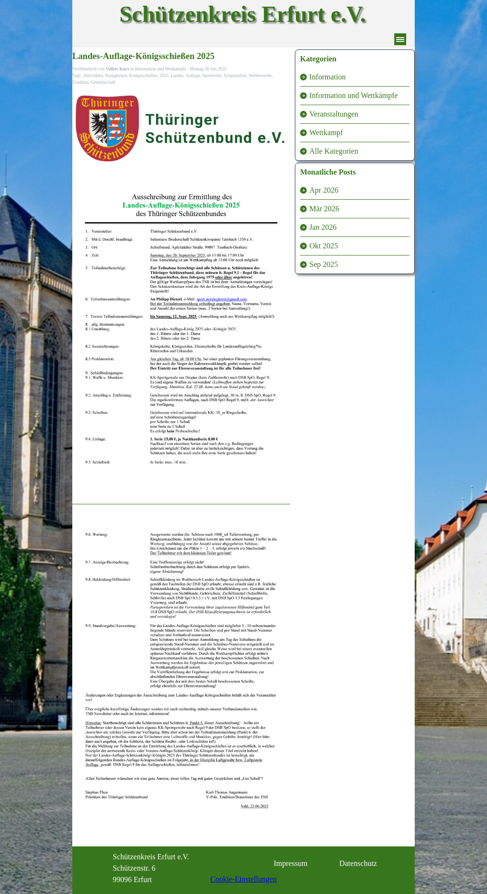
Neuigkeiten (116, 75)
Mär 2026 (325, 209)
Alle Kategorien (334, 151)
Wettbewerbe (260, 75)
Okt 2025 (324, 246)
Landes (177, 75)
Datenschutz (358, 863)
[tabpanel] (161, 868)
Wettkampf (326, 132)
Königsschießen (143, 75)
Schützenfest (235, 75)
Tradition (80, 82)
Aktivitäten (93, 75)
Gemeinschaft (103, 82)
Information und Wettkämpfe (354, 95)
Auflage (193, 75)
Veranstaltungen (334, 114)
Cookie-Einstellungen (243, 879)
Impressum (290, 863)
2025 (164, 75)
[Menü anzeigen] (400, 39)
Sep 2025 (324, 264)
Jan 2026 (323, 227)
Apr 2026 (324, 190)
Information (328, 77)
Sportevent (211, 75)
